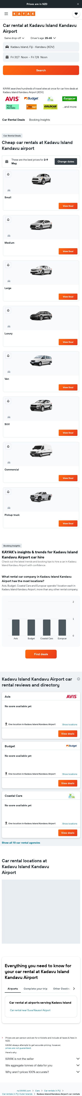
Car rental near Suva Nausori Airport (30, 1010)
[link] (41, 654)
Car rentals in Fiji (52, 1090)
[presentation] (78, 679)
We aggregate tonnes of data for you (42, 1065)
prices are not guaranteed (18, 1048)
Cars (37, 1090)
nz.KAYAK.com (24, 1090)
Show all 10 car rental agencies (21, 842)
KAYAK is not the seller (42, 1058)
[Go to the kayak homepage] (23, 14)
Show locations (69, 724)
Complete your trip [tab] (35, 988)
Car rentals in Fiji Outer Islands (17, 1094)
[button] (78, 4)
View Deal (68, 205)
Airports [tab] (13, 988)
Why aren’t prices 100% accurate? (42, 1072)
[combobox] (14, 38)
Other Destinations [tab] (65, 988)
